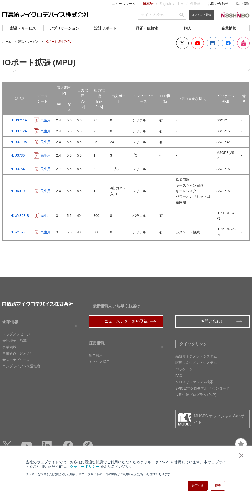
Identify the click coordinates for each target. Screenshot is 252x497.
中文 (180, 4)
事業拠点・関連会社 (17, 353)
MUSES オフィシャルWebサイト (219, 419)
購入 (187, 28)
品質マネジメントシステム (196, 356)
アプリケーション (64, 28)
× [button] (240, 455)
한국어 (195, 4)
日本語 (148, 4)
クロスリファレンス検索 (194, 382)
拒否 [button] (218, 485)
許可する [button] (198, 485)
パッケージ (184, 369)
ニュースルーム (123, 4)
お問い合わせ (218, 4)
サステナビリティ (16, 360)
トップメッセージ (16, 334)
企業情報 (228, 28)
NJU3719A (18, 142)
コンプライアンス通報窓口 (23, 366)
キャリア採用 (99, 362)
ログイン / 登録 (201, 14)
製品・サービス (23, 28)
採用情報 (243, 4)
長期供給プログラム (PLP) (195, 395)
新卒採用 (96, 355)
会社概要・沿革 (14, 341)
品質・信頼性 (147, 28)
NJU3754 (17, 169)
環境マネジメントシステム (196, 363)
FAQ (178, 375)
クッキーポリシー (84, 466)
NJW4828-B (19, 216)
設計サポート (105, 28)
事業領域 (9, 347)
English (165, 4)
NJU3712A (18, 131)
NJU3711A (18, 120)
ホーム (6, 41)
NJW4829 (17, 232)
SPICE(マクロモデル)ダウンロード (202, 388)
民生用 (45, 120)
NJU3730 (17, 155)
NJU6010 (17, 191)
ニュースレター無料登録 (126, 321)
